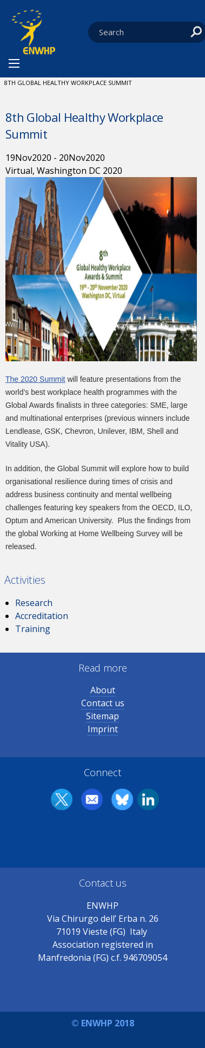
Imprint (103, 729)
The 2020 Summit (35, 379)
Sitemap (102, 716)
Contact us (102, 703)
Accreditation (41, 616)
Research (33, 603)
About (102, 690)
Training (32, 629)
